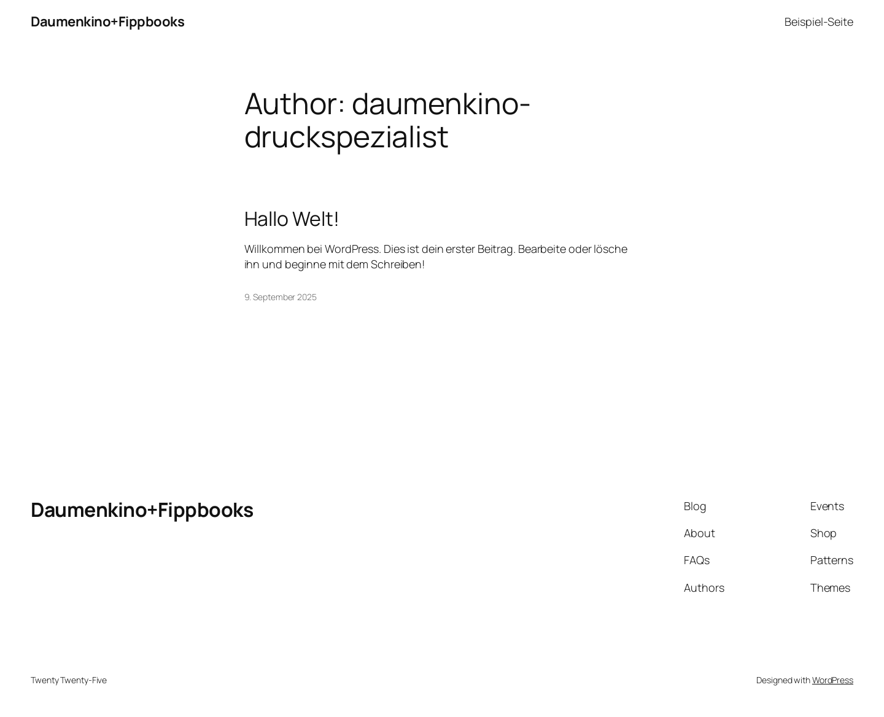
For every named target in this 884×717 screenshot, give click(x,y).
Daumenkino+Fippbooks (107, 21)
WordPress (832, 680)
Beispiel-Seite (819, 21)
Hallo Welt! (291, 218)
